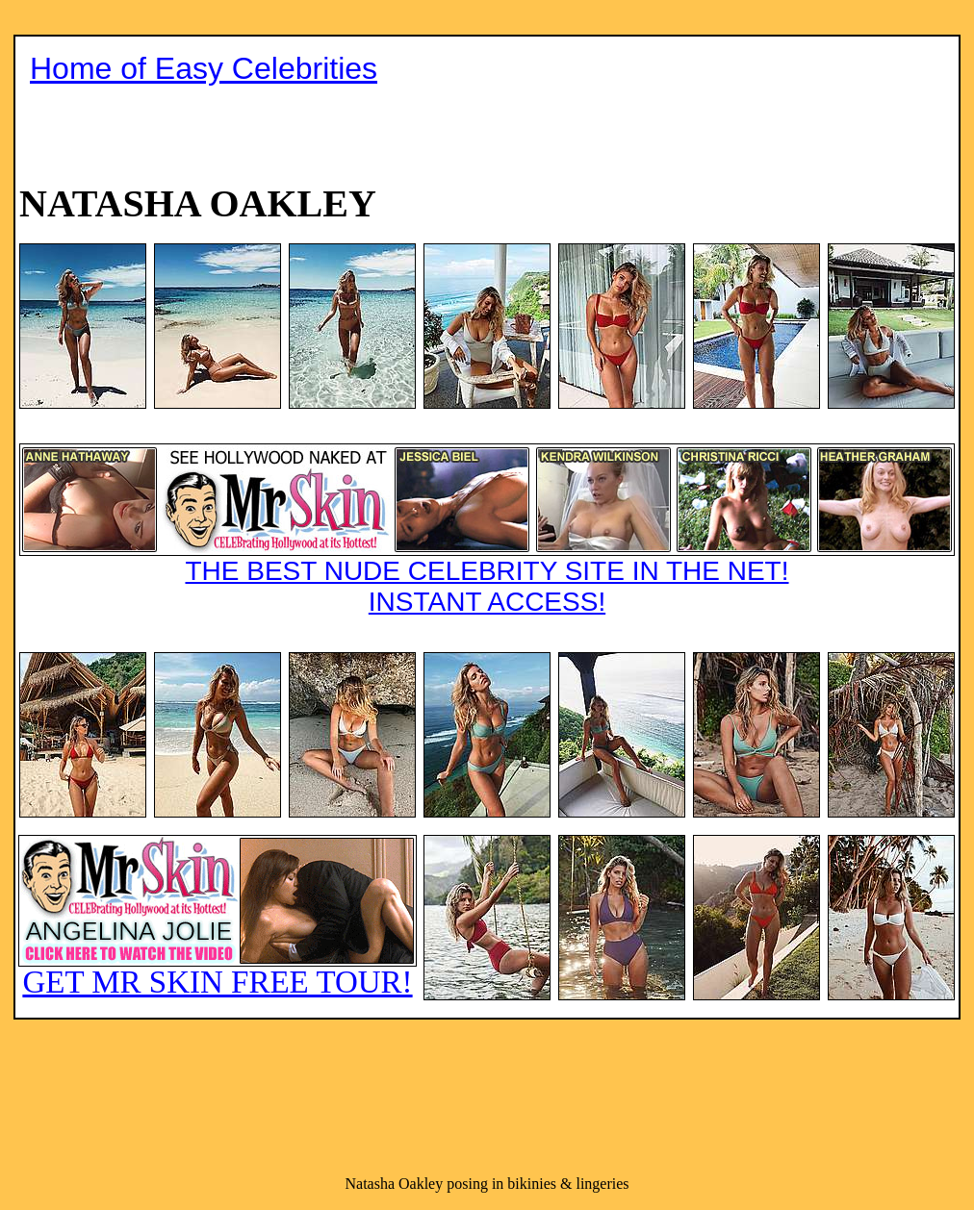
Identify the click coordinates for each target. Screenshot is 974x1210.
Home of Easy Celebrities (203, 68)
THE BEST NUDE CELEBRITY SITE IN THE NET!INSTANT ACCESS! (487, 530)
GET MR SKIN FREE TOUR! (217, 917)
